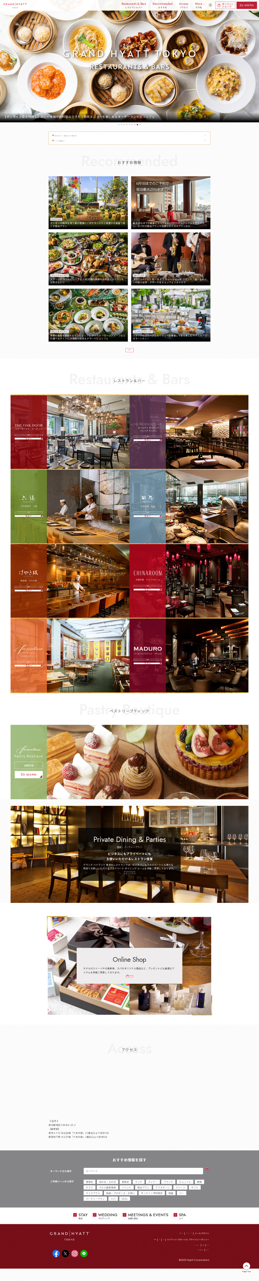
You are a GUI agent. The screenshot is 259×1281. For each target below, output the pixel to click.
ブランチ (168, 1191)
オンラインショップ (228, 5)
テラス (89, 1196)
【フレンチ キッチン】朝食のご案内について (78, 141)
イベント (126, 1196)
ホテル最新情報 (107, 1196)
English (208, 7)
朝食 (199, 1191)
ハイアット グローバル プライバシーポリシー (188, 1248)
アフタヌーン (162, 1196)
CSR (154, 1248)
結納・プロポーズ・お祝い (120, 1202)
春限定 (89, 1191)
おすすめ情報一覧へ (128, 352)
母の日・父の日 (107, 1191)
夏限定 (125, 1191)
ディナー (153, 1191)
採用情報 (145, 1248)
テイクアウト (93, 1202)
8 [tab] (137, 124)
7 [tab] (134, 124)
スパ (113, 1208)
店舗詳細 (29, 435)
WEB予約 (249, 5)
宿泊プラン (143, 1196)
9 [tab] (140, 124)
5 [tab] (129, 124)
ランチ (138, 1191)
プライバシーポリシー (177, 1255)
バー (181, 1202)
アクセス (205, 1255)
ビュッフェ (185, 1191)
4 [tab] (127, 124)
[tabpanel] (129, 61)
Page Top (246, 1271)
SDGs (125, 1208)
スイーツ (180, 1196)
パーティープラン (95, 1208)
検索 (200, 1180)
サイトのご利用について (182, 1261)
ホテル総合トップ (157, 1242)
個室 (170, 1202)
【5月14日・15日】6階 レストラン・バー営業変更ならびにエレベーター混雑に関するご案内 (104, 135)
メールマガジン (202, 1242)
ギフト (194, 1196)
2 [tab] (121, 124)
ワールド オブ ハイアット (180, 1242)
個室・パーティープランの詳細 (129, 880)
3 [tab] (124, 124)
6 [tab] (132, 124)
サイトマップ (203, 1261)
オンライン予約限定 (152, 1202)
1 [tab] (119, 124)
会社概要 (194, 1255)
